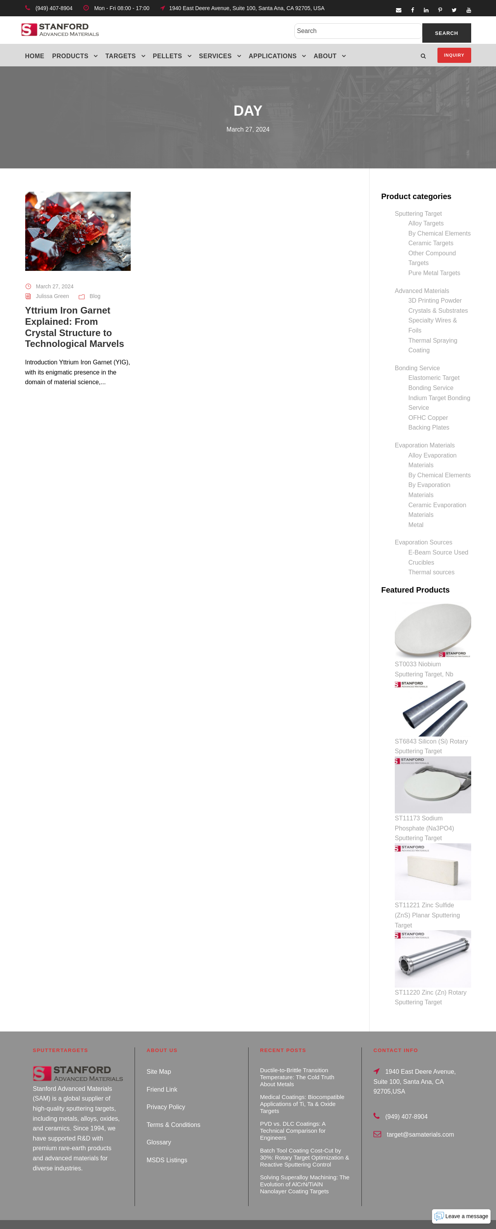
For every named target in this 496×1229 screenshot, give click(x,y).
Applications (273, 56)
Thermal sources (431, 572)
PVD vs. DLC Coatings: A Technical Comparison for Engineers (293, 1114)
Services (215, 56)
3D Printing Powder (435, 300)
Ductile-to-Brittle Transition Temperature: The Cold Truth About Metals (297, 1060)
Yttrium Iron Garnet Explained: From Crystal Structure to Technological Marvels (74, 327)
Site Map (159, 1055)
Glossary (159, 1126)
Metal (415, 525)
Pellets (167, 56)
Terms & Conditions (173, 1108)
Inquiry (454, 55)
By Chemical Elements (439, 233)
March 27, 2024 (55, 286)
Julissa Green (52, 296)
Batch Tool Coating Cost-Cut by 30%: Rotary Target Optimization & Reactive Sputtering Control (304, 1141)
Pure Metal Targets (434, 273)
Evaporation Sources (424, 542)
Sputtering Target (418, 213)
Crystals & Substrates (438, 310)
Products (70, 56)
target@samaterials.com (420, 1118)
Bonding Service (417, 368)
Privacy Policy (166, 1090)
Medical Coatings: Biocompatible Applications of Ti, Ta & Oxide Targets (302, 1087)
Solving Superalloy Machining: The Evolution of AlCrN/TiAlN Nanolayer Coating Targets (305, 1168)
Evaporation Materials (425, 445)
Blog (95, 296)
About (325, 56)
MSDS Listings (167, 1144)
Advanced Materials (422, 291)
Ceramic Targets (430, 243)
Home (35, 56)
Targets (120, 56)
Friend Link (162, 1073)
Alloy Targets (426, 223)
